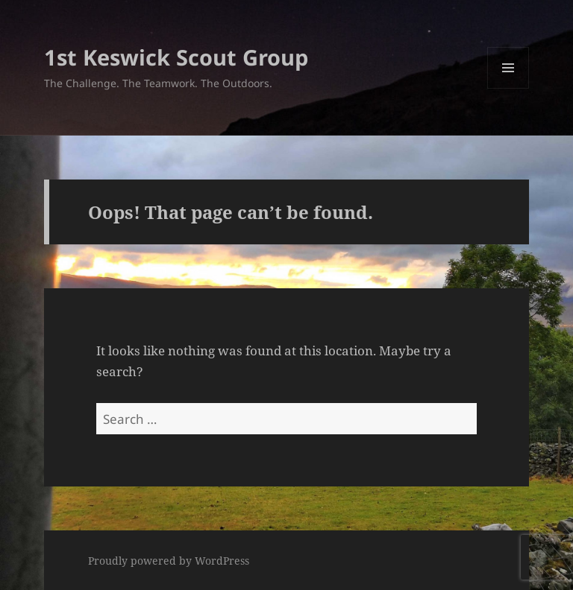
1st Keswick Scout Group (176, 57)
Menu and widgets (508, 88)
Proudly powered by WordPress (168, 560)
